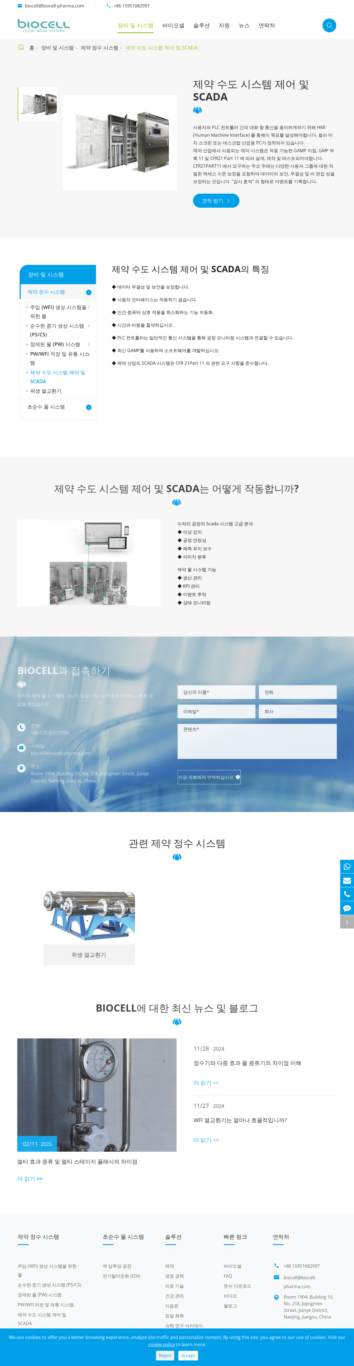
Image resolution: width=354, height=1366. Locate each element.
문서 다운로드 (237, 1286)
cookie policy (161, 1344)
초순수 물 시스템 (46, 406)
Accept (188, 1355)
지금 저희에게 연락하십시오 (213, 777)
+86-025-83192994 (45, 733)
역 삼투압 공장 (117, 1266)
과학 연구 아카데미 (184, 1326)
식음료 (171, 1306)
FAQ (228, 1276)
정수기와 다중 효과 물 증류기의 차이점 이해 (252, 1063)
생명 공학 (174, 1276)
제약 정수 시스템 (99, 47)
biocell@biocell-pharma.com (54, 6)
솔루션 (201, 25)
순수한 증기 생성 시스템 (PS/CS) (59, 330)
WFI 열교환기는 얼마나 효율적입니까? (244, 1120)
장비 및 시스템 (135, 25)
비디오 (230, 1296)
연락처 (267, 25)
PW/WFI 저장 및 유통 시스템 (59, 358)
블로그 (230, 1306)
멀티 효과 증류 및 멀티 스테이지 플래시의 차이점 (73, 1161)
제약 (169, 1266)
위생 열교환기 (45, 390)
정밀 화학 (174, 1316)
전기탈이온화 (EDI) (121, 1276)
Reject (165, 1355)
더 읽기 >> (25, 1178)
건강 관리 (174, 1296)
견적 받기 (216, 200)
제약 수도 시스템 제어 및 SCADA (161, 47)
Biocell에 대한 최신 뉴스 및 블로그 (177, 1012)
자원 (224, 25)
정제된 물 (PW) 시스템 (59, 344)
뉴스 (244, 25)
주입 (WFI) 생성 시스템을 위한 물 (59, 311)
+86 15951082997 (132, 6)
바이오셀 (173, 25)
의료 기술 (174, 1286)
